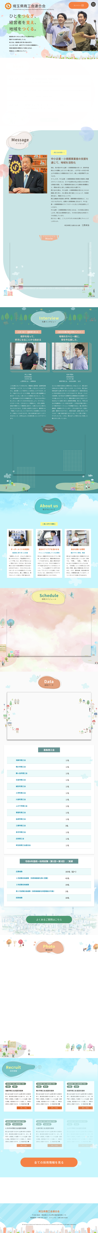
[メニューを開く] (92, 5)
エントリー (77, 5)
